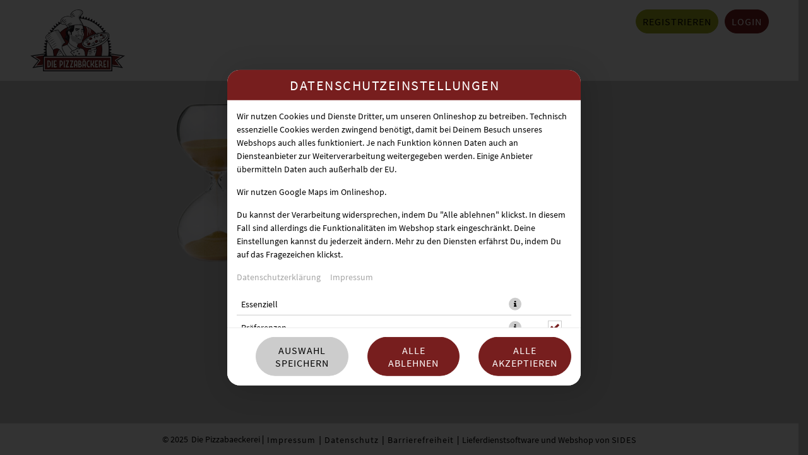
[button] (515, 303)
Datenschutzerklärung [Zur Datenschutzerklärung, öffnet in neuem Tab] (279, 276)
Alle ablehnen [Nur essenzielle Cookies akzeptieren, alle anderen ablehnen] (413, 356)
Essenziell (259, 303)
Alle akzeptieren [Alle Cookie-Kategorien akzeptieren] (524, 356)
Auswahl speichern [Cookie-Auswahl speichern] (302, 356)
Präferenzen (264, 327)
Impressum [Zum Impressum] (351, 276)
